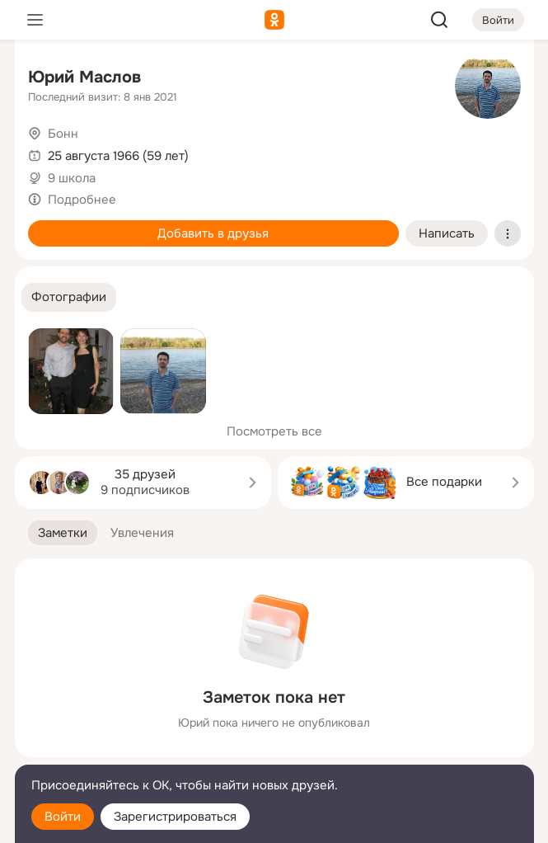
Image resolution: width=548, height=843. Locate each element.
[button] (68, 297)
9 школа (72, 178)
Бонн (63, 133)
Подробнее (82, 199)
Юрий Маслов (84, 77)
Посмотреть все (274, 431)
